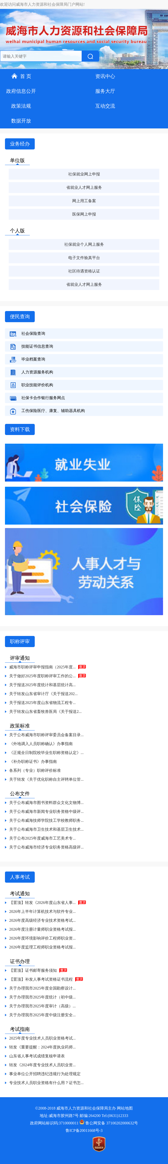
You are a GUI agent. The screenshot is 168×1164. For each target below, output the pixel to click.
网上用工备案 (84, 201)
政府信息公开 (21, 91)
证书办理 (20, 961)
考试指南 (20, 1029)
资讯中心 (105, 76)
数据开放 (21, 120)
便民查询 (20, 316)
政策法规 (21, 106)
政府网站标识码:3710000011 (54, 1123)
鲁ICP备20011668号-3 (84, 1130)
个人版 (17, 230)
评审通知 (20, 658)
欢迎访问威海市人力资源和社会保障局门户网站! (42, 4)
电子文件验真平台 (84, 258)
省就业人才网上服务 (84, 187)
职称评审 (20, 641)
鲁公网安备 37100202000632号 (108, 1123)
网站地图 (125, 1108)
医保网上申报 (84, 214)
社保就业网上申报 (84, 174)
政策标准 (20, 725)
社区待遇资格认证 (84, 271)
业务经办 (20, 143)
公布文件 (20, 793)
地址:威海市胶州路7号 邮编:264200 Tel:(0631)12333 (84, 1116)
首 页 (21, 76)
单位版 (17, 160)
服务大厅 (105, 91)
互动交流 (105, 106)
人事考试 (20, 877)
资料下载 (20, 429)
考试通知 (20, 893)
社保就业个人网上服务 (84, 244)
